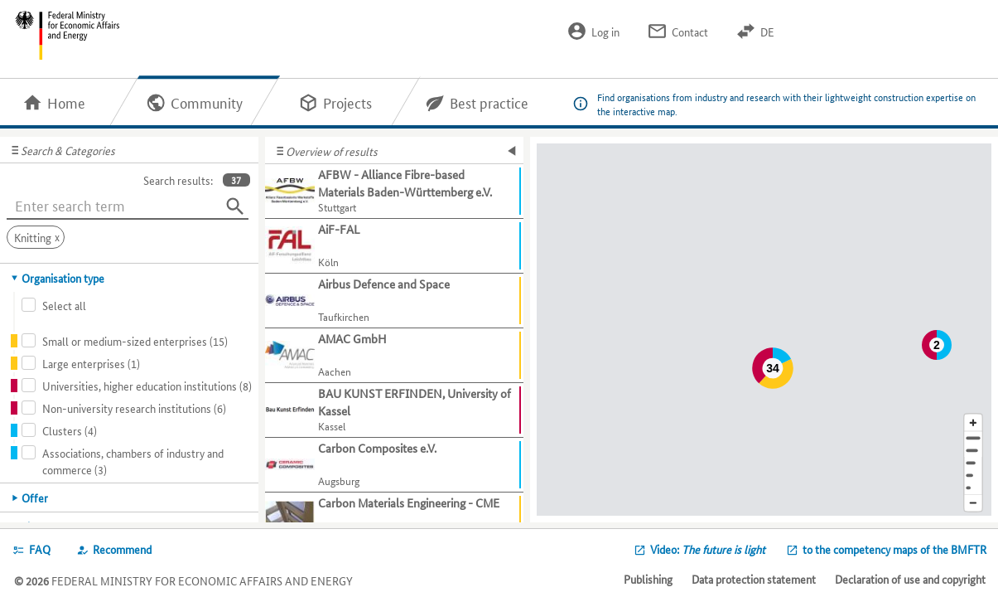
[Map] (764, 329)
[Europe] (973, 488)
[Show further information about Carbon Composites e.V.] (394, 465)
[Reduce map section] (973, 503)
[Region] (973, 463)
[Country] (973, 475)
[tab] (129, 277)
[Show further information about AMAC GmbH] (394, 355)
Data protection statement (754, 578)
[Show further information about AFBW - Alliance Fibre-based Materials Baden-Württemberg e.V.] (394, 191)
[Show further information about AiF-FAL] (394, 246)
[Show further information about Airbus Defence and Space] (394, 301)
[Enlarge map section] (973, 422)
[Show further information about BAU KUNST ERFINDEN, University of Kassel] (394, 410)
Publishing (648, 578)
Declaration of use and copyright (910, 578)
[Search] (235, 206)
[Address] (973, 438)
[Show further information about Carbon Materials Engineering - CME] (394, 520)
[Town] (973, 450)
